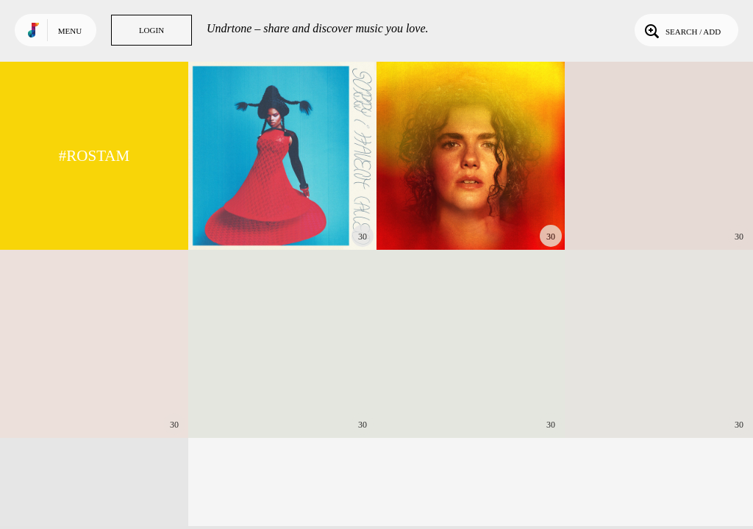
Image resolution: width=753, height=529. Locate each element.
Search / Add (681, 30)
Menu (70, 30)
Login (151, 30)
